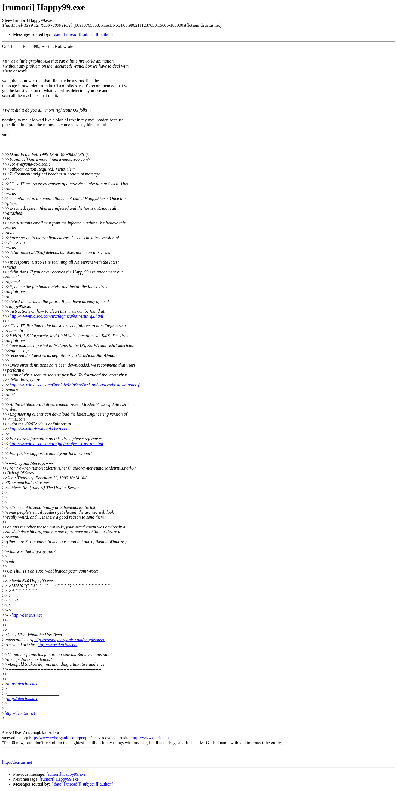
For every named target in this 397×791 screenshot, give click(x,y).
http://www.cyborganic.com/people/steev (69, 639)
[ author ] (105, 34)
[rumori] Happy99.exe (66, 774)
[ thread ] (72, 34)
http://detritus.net (26, 615)
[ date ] (57, 34)
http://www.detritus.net (57, 644)
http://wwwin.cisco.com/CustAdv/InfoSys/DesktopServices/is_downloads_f (74, 384)
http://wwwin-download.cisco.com (39, 429)
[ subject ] (88, 34)
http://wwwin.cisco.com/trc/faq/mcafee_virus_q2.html (56, 316)
